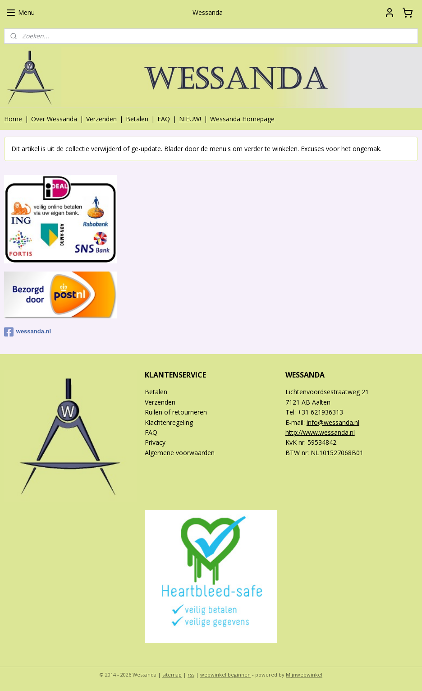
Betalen (137, 119)
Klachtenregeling (169, 422)
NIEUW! (190, 119)
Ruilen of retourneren (176, 412)
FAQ (163, 119)
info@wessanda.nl (333, 422)
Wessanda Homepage (242, 119)
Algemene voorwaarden (180, 452)
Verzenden (101, 119)
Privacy (155, 442)
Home (13, 119)
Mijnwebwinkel (304, 674)
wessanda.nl (27, 332)
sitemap (172, 674)
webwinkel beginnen (225, 674)
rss (191, 674)
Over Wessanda (54, 119)
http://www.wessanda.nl (320, 432)
